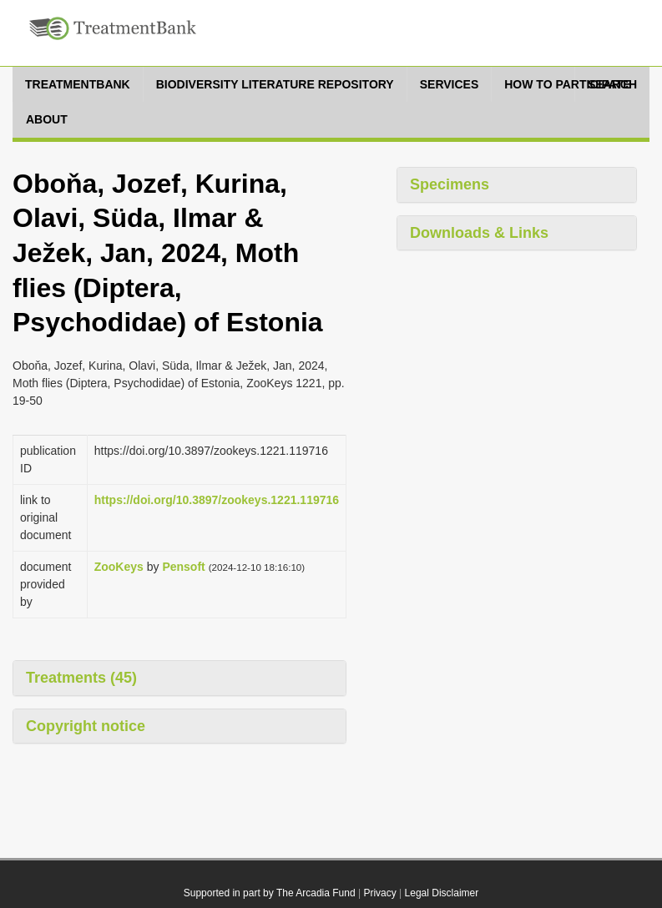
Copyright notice (85, 726)
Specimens (449, 184)
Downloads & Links (479, 232)
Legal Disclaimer (442, 893)
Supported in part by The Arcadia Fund (270, 893)
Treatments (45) (81, 677)
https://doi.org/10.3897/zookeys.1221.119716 (216, 500)
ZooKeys (119, 566)
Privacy (379, 893)
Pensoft (183, 566)
